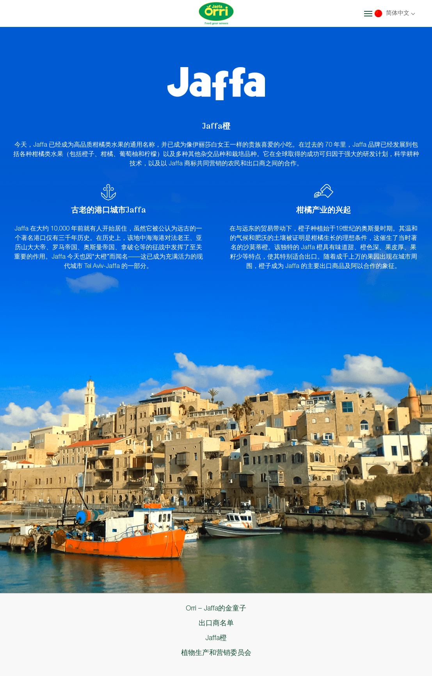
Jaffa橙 (216, 638)
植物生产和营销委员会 (216, 653)
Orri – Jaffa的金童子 (216, 608)
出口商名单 (216, 623)
